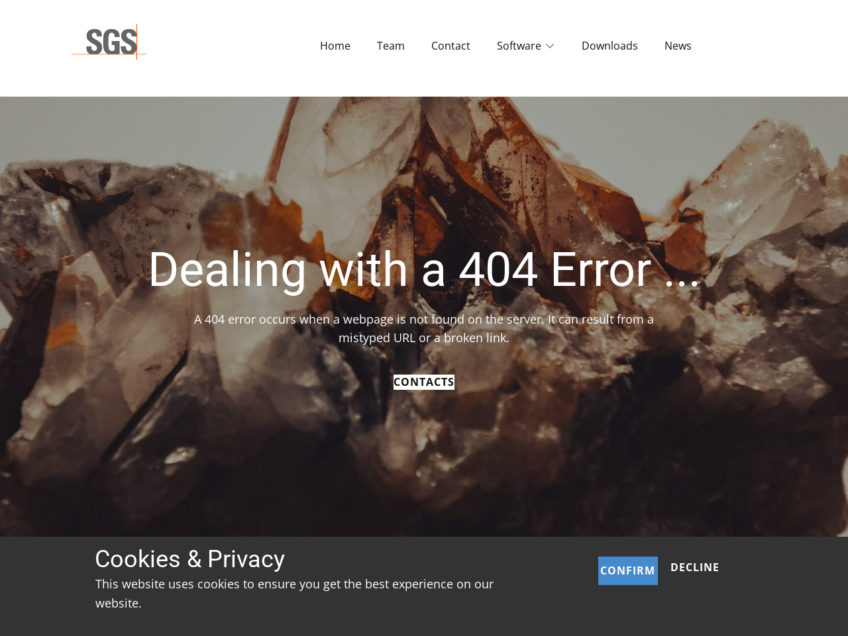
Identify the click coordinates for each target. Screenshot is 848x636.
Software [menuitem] (519, 45)
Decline (694, 567)
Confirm (627, 570)
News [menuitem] (678, 45)
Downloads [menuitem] (610, 45)
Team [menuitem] (391, 45)
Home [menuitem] (335, 45)
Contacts (424, 382)
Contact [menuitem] (450, 45)
